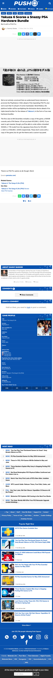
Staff (18, 512)
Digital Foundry (45, 656)
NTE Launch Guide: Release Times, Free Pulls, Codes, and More (28, 485)
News (3, 13)
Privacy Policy (6, 515)
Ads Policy (28, 515)
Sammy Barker (12, 28)
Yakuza (20, 13)
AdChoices (15, 651)
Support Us (37, 512)
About (12, 512)
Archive (36, 515)
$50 (27, 388)
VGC (30, 659)
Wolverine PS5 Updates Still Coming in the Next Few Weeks (28, 496)
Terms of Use (17, 515)
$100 (7, 388)
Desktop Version (26, 519)
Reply (36, 282)
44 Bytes (45, 649)
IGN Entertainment (30, 649)
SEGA (9, 13)
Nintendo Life (12, 656)
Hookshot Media (13, 649)
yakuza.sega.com (6, 377)
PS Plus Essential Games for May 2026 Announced (25, 456)
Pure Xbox (22, 656)
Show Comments (26, 295)
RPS (26, 662)
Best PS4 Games (7, 191)
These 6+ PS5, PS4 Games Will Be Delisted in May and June (26, 461)
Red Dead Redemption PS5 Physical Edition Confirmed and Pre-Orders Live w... (28, 473)
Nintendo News (7, 659)
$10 (46, 388)
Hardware (28, 13)
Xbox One (4, 329)
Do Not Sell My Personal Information (30, 651)
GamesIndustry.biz (40, 659)
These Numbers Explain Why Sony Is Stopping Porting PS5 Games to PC (28, 467)
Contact (45, 512)
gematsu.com (10, 175)
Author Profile (18, 282)
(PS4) (12, 183)
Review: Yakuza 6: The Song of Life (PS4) (13, 373)
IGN (15, 659)
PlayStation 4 (5, 324)
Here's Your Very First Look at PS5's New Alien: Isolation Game (27, 479)
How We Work (27, 512)
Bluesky (28, 282)
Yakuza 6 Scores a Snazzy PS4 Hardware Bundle (24, 19)
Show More (26, 625)
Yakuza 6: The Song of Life (9, 320)
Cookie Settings (46, 515)
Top (6, 512)
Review (15, 189)
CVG (49, 659)
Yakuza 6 (31, 111)
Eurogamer (22, 659)
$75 (17, 388)
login (28, 307)
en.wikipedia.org (6, 382)
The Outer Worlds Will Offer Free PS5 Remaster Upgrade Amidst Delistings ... (27, 501)
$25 (37, 388)
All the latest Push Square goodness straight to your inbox (26, 670)
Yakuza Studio (6, 338)
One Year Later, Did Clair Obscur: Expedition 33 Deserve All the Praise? (28, 491)
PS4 (15, 13)
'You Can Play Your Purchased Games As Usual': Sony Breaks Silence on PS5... (26, 451)
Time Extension (33, 656)
